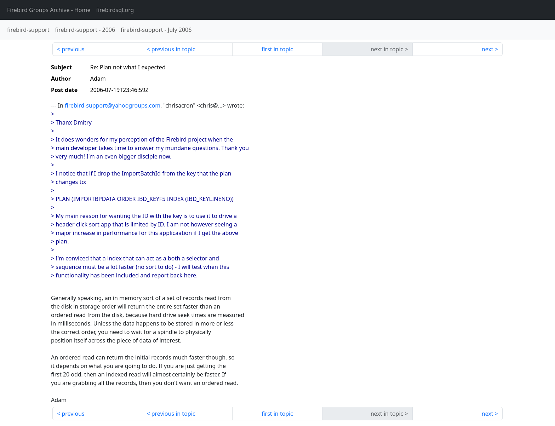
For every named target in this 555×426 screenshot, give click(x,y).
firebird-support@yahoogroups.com (112, 105)
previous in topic (173, 49)
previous (73, 49)
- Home (49, 10)
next (487, 49)
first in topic (277, 49)
